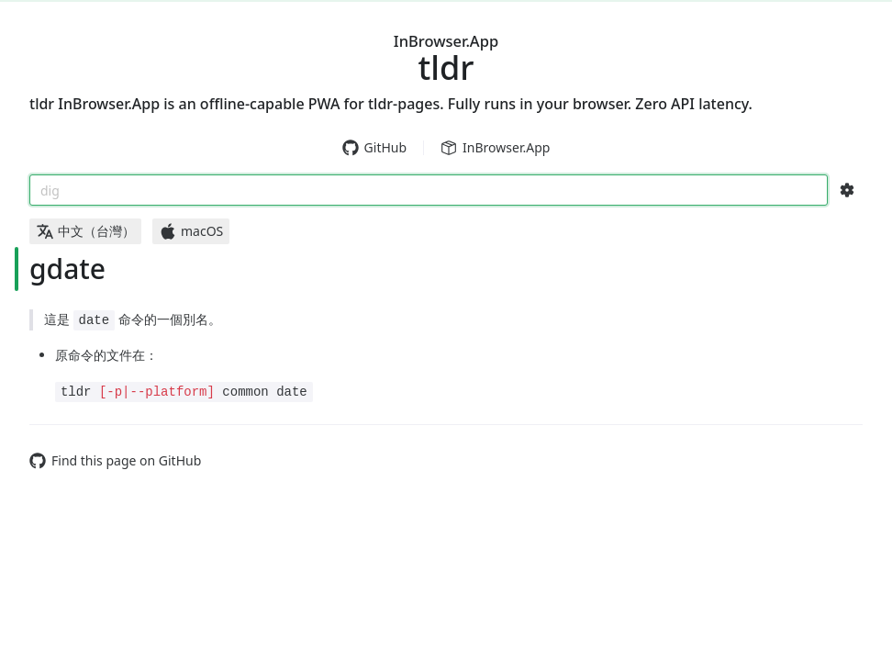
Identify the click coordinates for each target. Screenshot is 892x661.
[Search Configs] (847, 190)
